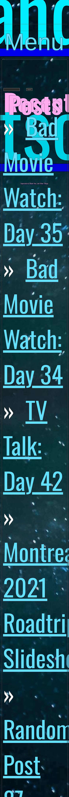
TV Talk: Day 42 (33, 445)
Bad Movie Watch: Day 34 (33, 320)
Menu (34, 30)
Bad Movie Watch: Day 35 (33, 178)
